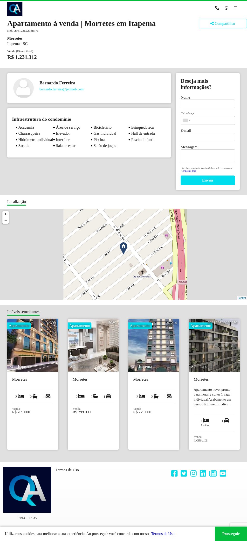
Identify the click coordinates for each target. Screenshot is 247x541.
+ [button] (5, 214)
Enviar (207, 180)
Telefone (187, 114)
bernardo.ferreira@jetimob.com (62, 89)
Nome (185, 97)
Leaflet (242, 297)
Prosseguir (231, 534)
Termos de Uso (188, 171)
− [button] (5, 220)
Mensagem (189, 147)
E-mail (186, 130)
